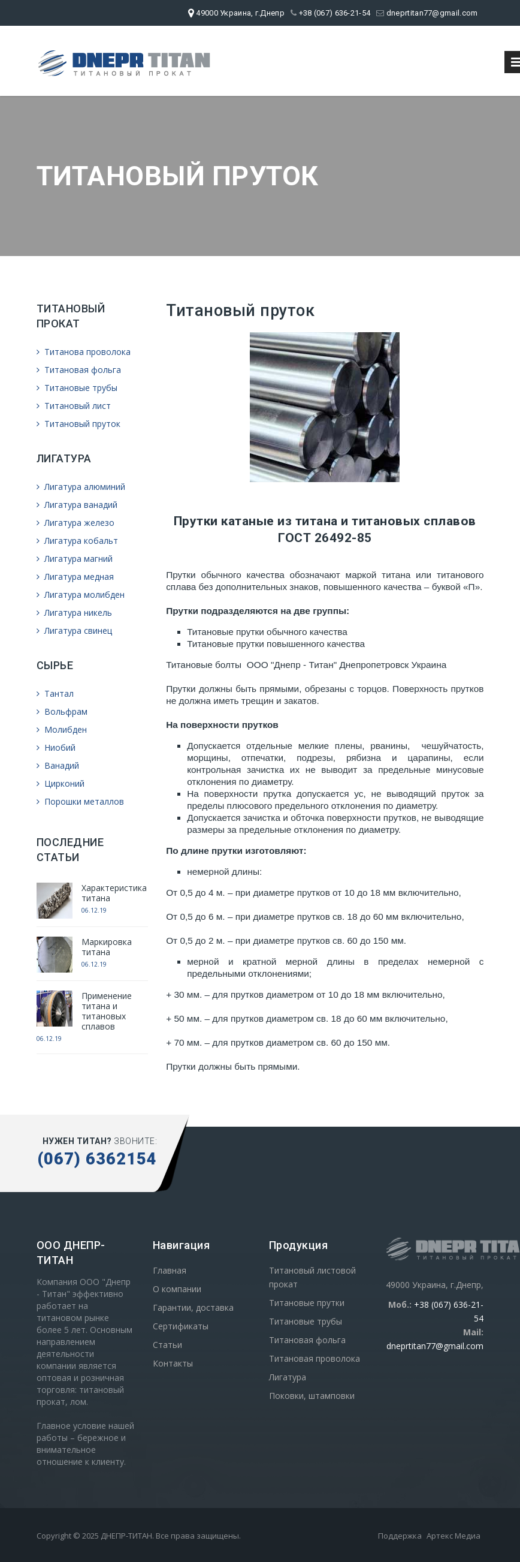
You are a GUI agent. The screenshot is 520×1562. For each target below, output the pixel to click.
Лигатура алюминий (81, 486)
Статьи (167, 1344)
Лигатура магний (75, 558)
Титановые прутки (306, 1302)
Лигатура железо (75, 522)
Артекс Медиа (453, 1535)
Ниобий (56, 747)
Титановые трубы (77, 387)
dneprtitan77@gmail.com (426, 12)
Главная (169, 1270)
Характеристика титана (114, 893)
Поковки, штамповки (312, 1395)
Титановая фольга (79, 369)
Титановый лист (74, 405)
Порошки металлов (80, 801)
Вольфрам (62, 711)
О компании (177, 1289)
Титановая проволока (314, 1358)
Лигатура (287, 1377)
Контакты (173, 1363)
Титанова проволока (84, 351)
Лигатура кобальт (77, 540)
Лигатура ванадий (77, 504)
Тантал (55, 693)
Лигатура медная (75, 576)
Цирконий (60, 783)
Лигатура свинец (74, 630)
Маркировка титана (106, 947)
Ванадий (58, 765)
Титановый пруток (78, 423)
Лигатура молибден (81, 594)
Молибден (62, 729)
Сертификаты (180, 1326)
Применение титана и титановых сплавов (106, 1011)
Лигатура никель (74, 612)
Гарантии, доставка (193, 1307)
